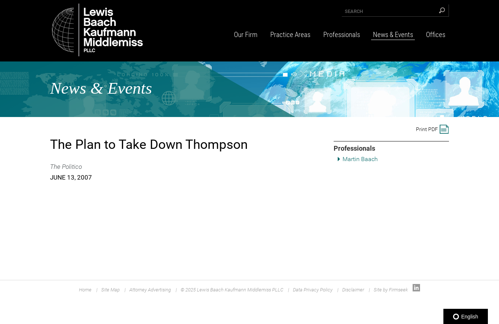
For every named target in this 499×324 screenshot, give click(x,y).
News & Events (393, 34)
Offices (435, 34)
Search (354, 11)
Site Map (110, 290)
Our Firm (245, 34)
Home (85, 290)
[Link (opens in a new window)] (416, 290)
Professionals (341, 34)
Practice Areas (290, 34)
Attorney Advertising (150, 290)
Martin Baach (360, 159)
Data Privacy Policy (313, 290)
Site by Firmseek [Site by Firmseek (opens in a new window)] (391, 290)
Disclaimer (353, 290)
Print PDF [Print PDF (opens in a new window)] (427, 129)
